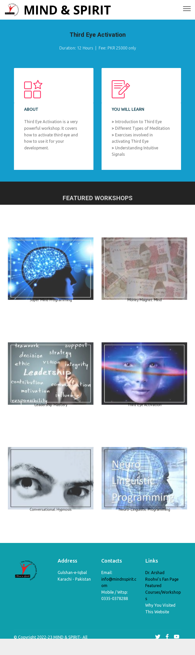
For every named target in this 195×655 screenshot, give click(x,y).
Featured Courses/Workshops (163, 594)
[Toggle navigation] (187, 8)
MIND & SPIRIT (67, 9)
